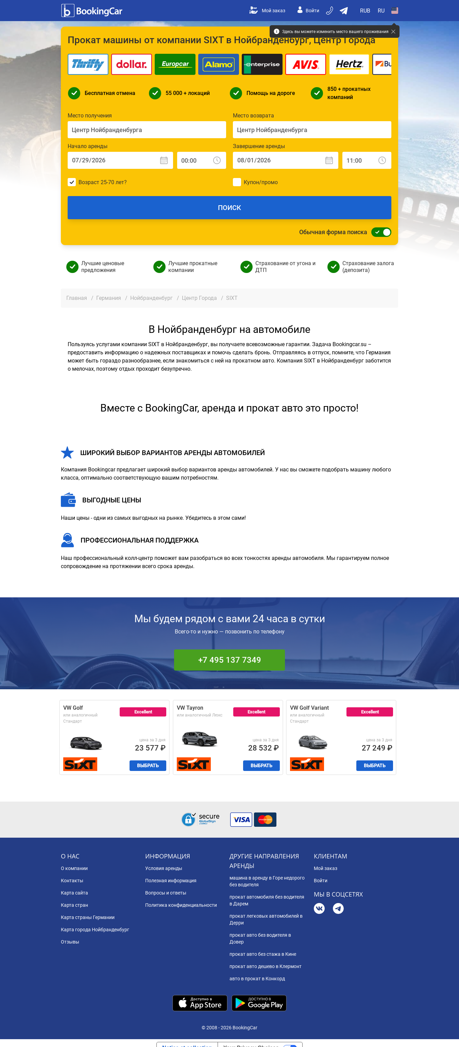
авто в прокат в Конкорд (257, 978)
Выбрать (148, 765)
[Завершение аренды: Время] (366, 160)
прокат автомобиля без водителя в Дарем (267, 900)
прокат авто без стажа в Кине (263, 954)
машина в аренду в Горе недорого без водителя (267, 881)
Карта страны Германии (88, 917)
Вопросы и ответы (165, 893)
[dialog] (446, 1034)
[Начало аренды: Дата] (120, 160)
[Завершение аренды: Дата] (285, 160)
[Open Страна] (394, 10)
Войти (308, 10)
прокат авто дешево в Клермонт (266, 966)
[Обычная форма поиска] (379, 232)
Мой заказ (267, 10)
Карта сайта (74, 893)
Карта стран (74, 905)
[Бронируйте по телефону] (330, 10)
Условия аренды (163, 868)
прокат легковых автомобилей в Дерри (266, 919)
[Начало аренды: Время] (201, 160)
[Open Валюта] (365, 10)
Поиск (229, 208)
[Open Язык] (381, 10)
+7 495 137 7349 (229, 660)
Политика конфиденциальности (181, 905)
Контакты (72, 880)
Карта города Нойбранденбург (95, 929)
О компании (74, 868)
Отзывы (70, 942)
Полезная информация (171, 880)
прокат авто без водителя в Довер (260, 938)
